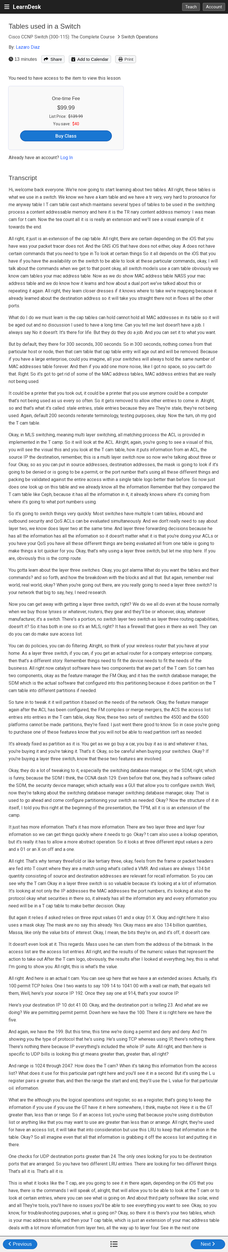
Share (53, 59)
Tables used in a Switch (45, 26)
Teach (191, 6)
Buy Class (66, 136)
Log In (66, 157)
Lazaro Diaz (28, 47)
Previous (20, 1244)
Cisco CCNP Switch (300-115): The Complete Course (62, 37)
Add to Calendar (89, 59)
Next (208, 1244)
